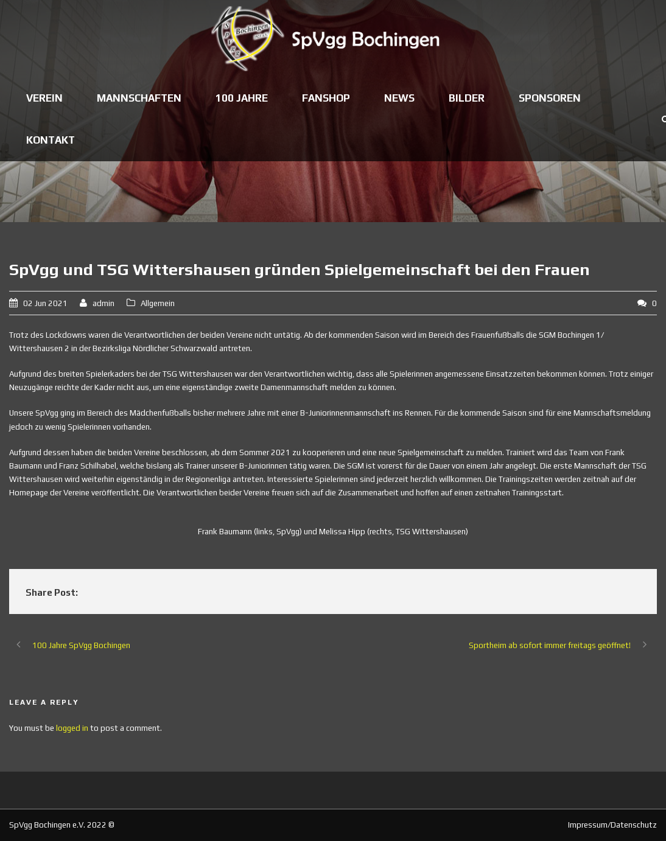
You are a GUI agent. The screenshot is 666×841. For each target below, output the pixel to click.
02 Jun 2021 (45, 303)
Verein (44, 98)
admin (103, 303)
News (399, 98)
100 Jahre (242, 98)
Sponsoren (550, 98)
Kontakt (50, 140)
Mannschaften (139, 98)
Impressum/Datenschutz (612, 824)
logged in (72, 728)
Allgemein (158, 303)
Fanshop (326, 98)
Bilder (467, 98)
